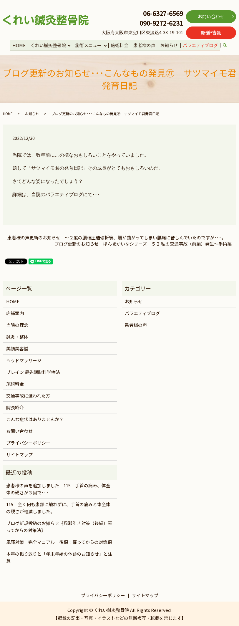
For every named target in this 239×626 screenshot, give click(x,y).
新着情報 (211, 33)
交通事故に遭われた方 (28, 395)
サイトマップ (19, 454)
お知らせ (168, 45)
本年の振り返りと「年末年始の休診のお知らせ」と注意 (59, 557)
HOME (19, 45)
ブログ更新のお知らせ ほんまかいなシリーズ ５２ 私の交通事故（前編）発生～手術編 (143, 243)
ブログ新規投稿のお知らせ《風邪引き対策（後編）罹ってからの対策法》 (59, 526)
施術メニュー (89, 45)
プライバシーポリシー (28, 442)
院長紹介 (15, 407)
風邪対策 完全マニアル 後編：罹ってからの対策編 (59, 542)
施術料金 (120, 45)
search (227, 45)
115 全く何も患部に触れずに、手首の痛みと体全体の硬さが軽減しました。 (58, 507)
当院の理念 (17, 324)
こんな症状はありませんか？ (35, 418)
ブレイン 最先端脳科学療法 (33, 371)
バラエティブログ (199, 45)
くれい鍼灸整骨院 (48, 45)
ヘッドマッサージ (24, 360)
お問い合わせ (211, 16)
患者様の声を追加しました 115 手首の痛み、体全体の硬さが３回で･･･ (58, 488)
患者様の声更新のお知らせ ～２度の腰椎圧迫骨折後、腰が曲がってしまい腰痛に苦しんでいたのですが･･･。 (116, 237)
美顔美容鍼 (17, 348)
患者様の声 (144, 45)
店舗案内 (15, 312)
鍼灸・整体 (17, 336)
